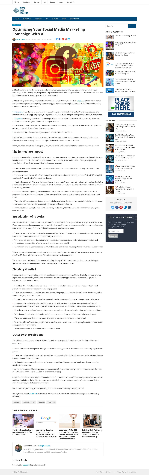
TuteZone (26, 2)
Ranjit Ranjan (20, 39)
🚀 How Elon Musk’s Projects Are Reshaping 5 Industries (125, 167)
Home (17, 2)
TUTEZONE (33, 393)
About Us (99, 472)
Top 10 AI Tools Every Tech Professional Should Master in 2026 (125, 137)
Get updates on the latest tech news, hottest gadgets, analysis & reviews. (121, 224)
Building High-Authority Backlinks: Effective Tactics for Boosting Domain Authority (92, 433)
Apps (61, 2)
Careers (52, 2)
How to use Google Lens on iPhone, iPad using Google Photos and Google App (124, 65)
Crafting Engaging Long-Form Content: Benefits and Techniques (22, 432)
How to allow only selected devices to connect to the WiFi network (125, 81)
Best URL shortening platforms (125, 36)
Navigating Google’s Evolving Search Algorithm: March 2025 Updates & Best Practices (46, 433)
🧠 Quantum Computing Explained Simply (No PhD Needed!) (123, 178)
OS (45, 2)
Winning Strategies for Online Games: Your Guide (125, 54)
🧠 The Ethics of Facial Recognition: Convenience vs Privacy (124, 189)
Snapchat (18, 118)
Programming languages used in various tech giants (125, 72)
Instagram (18, 112)
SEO (34, 402)
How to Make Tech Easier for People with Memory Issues (125, 157)
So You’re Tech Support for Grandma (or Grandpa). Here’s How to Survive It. (125, 147)
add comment (47, 39)
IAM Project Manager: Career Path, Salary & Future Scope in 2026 (125, 127)
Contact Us (70, 2)
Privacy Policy (121, 472)
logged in (26, 465)
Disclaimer (133, 472)
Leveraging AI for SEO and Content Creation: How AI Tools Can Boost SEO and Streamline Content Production (69, 434)
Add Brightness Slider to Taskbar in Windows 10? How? (125, 90)
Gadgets (36, 2)
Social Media (52, 402)
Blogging (16, 25)
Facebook (80, 101)
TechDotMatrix (23, 472)
